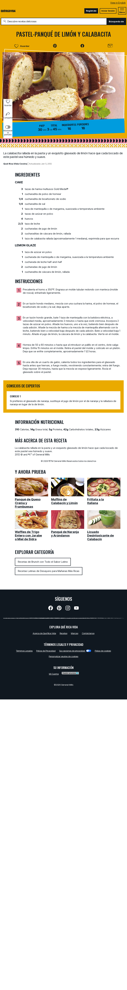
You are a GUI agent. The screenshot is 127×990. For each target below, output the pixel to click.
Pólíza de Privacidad (46, 650)
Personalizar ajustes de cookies (63, 656)
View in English (118, 2)
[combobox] (54, 21)
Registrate (91, 11)
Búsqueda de (116, 21)
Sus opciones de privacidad (75, 650)
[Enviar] (110, 46)
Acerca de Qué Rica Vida (44, 633)
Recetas (63, 633)
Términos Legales (24, 650)
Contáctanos (88, 633)
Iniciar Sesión (108, 11)
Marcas (74, 633)
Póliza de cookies (103, 650)
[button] (55, 46)
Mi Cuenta (54, 674)
